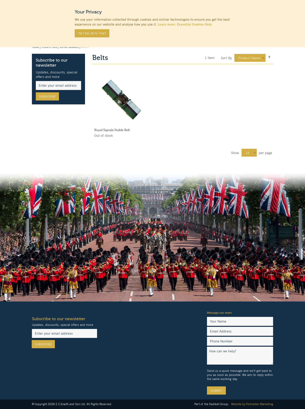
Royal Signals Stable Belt (112, 130)
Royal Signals (69, 47)
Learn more (166, 24)
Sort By (226, 58)
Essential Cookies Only (194, 24)
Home (36, 47)
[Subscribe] (47, 96)
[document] (152, 21)
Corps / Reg (50, 47)
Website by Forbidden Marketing (252, 404)
